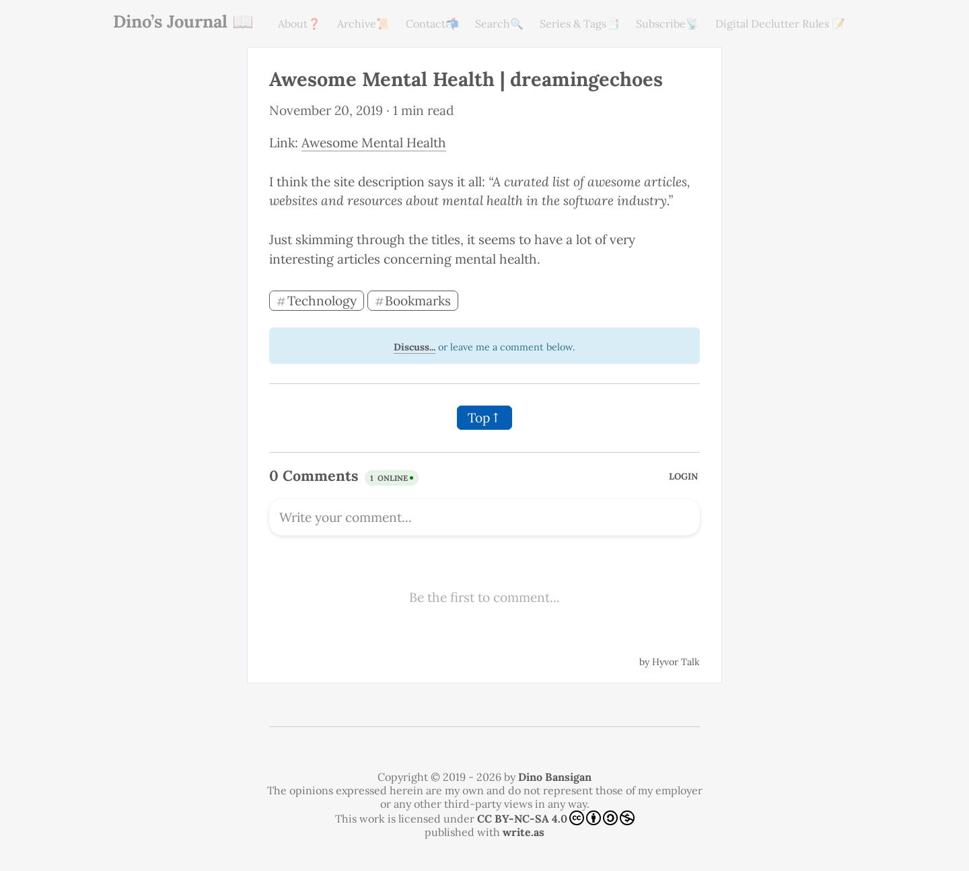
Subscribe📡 (667, 23)
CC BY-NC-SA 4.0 (556, 817)
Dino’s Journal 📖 (183, 21)
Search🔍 (499, 23)
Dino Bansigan (554, 777)
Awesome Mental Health (373, 143)
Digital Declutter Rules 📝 (780, 23)
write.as (523, 832)
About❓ (299, 23)
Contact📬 (432, 23)
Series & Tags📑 (580, 23)
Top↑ (484, 418)
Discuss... (414, 347)
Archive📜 (363, 23)
